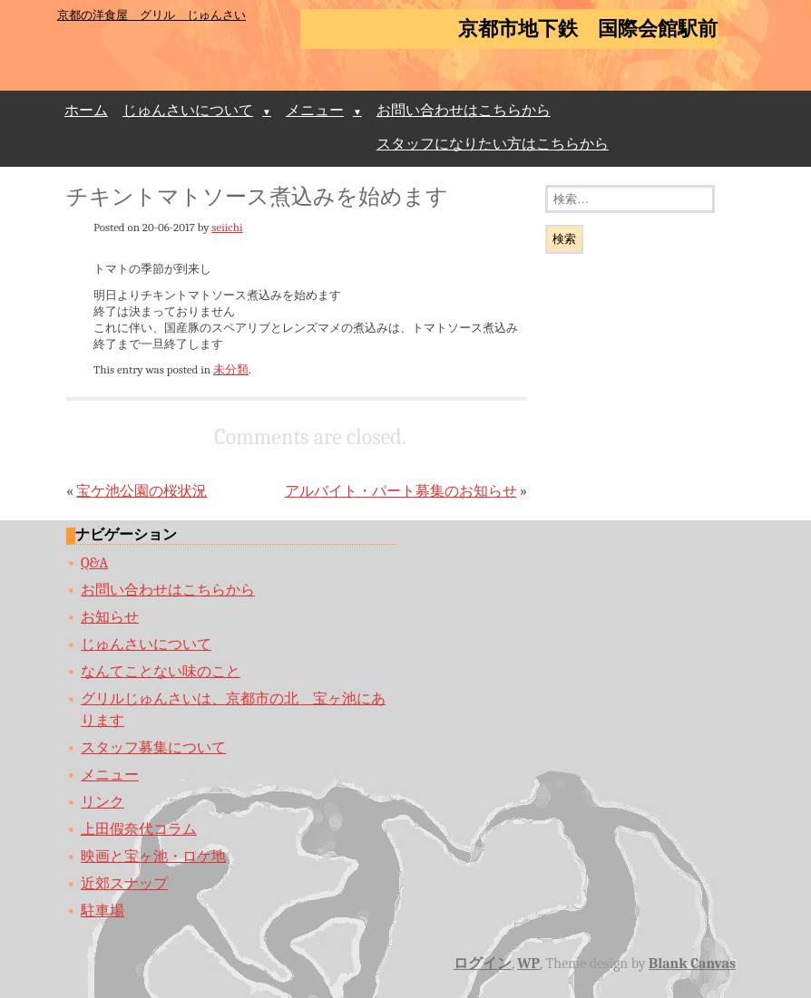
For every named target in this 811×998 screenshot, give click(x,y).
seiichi (226, 227)
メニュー (315, 110)
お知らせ (110, 617)
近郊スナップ (124, 884)
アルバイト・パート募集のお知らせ (401, 491)
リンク (102, 802)
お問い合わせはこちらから (463, 110)
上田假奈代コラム (139, 829)
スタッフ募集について (153, 748)
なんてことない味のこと (160, 672)
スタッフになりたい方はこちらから (492, 144)
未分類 (231, 369)
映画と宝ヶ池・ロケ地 (153, 856)
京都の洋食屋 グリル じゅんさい (151, 15)
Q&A (94, 563)
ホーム (86, 110)
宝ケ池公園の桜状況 (141, 491)
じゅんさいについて (187, 110)
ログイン (483, 963)
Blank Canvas (692, 963)
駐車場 (102, 911)
